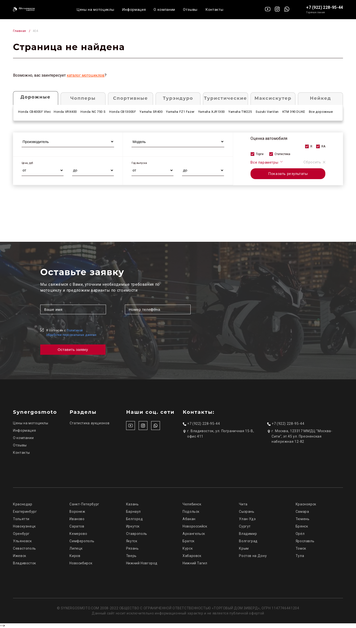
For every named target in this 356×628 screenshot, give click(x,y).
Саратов (76, 526)
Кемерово (78, 534)
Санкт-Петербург (84, 504)
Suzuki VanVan (267, 112)
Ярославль (305, 541)
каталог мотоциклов (86, 75)
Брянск (302, 526)
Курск (188, 548)
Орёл (300, 534)
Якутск (131, 541)
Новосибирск (80, 563)
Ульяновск (22, 541)
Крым (244, 548)
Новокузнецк (24, 526)
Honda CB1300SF (122, 112)
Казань (132, 504)
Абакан (189, 519)
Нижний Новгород (142, 563)
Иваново (76, 519)
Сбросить (314, 162)
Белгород (134, 519)
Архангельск (194, 534)
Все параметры (267, 162)
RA (323, 146)
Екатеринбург (25, 512)
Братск (189, 541)
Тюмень (303, 519)
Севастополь (24, 548)
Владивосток (24, 563)
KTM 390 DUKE (293, 112)
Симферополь (81, 541)
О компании (164, 9)
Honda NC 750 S (92, 112)
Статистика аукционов (90, 423)
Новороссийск (195, 526)
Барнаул (133, 512)
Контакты (214, 9)
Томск (301, 548)
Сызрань (246, 512)
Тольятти (21, 519)
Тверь (131, 556)
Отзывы (190, 9)
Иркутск (133, 526)
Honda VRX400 (65, 112)
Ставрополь (136, 534)
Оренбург (21, 534)
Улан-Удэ (247, 519)
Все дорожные (321, 112)
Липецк (76, 548)
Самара (302, 512)
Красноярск (306, 504)
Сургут (245, 526)
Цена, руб (27, 163)
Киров (74, 556)
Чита (243, 504)
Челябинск (192, 504)
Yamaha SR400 (151, 112)
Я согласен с (71, 333)
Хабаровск (192, 556)
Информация (134, 9)
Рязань (132, 548)
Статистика (282, 154)
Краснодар (22, 504)
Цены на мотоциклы (95, 9)
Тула (300, 556)
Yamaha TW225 (240, 112)
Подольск (191, 512)
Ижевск (19, 556)
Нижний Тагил (195, 563)
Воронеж (77, 512)
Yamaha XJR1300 (211, 112)
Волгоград (248, 541)
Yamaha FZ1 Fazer (180, 112)
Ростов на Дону (253, 556)
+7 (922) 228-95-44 (324, 7)
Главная (19, 31)
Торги (260, 154)
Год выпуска (139, 163)
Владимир (248, 534)
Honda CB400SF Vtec (34, 112)
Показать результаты (288, 173)
